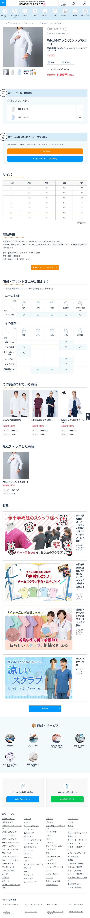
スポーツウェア (30, 810)
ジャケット (28, 785)
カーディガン (7, 791)
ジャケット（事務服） (76, 791)
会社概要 (5, 892)
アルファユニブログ (76, 872)
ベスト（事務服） (75, 798)
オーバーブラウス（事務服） (77, 806)
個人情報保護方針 (31, 892)
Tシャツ (27, 750)
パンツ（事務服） (75, 815)
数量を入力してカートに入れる (45, 267)
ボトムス (49, 763)
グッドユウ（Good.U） (77, 831)
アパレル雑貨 (73, 784)
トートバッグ (51, 791)
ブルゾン (49, 750)
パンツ (48, 766)
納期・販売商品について (77, 853)
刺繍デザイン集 (8, 875)
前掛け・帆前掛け (53, 809)
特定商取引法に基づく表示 (55, 893)
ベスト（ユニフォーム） (77, 771)
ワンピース (6, 780)
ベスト (26, 788)
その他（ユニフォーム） (77, 780)
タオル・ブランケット (55, 795)
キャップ (49, 788)
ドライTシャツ (30, 757)
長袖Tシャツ (29, 760)
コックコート (73, 757)
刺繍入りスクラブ (9, 759)
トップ (5, 23)
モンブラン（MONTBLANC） (9, 837)
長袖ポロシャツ (30, 774)
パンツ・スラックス (10, 784)
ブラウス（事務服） (76, 795)
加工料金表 (28, 857)
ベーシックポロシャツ (33, 767)
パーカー (27, 781)
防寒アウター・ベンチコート (55, 754)
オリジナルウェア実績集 (55, 875)
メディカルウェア (15, 23)
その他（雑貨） (52, 812)
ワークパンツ (51, 777)
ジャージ (27, 795)
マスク (48, 798)
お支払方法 (50, 853)
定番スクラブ (7, 750)
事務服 (70, 788)
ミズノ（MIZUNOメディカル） (33, 832)
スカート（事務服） (76, 802)
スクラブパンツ (8, 763)
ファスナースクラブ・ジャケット (12, 754)
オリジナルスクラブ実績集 (33, 876)
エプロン (49, 805)
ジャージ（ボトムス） (55, 773)
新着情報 (5, 872)
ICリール (5, 809)
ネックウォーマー (53, 784)
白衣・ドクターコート (31, 23)
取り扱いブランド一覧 (76, 837)
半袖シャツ (28, 803)
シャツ (26, 799)
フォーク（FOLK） (31, 837)
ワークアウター (52, 759)
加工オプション (74, 811)
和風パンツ (72, 764)
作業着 (70, 753)
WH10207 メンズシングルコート (52, 23)
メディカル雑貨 (8, 798)
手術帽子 (5, 805)
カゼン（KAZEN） (53, 831)
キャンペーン (29, 872)
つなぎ (70, 750)
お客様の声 (72, 875)
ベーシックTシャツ (31, 753)
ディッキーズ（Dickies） (12, 831)
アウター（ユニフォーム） (76, 775)
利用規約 (71, 892)
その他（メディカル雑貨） (11, 813)
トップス (27, 746)
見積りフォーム (74, 857)
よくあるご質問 (52, 857)
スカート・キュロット (11, 788)
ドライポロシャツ (31, 771)
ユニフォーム (73, 746)
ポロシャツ (28, 764)
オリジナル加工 (8, 857)
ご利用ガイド (7, 853)
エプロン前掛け (52, 802)
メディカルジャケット (11, 773)
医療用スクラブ (8, 746)
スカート (49, 770)
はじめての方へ (30, 853)
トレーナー (28, 778)
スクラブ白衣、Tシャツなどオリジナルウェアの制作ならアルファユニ (63, 913)
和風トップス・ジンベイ (77, 760)
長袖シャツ (28, 806)
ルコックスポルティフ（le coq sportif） (55, 837)
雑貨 (47, 780)
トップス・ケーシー (10, 777)
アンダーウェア (8, 795)
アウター (49, 746)
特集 (47, 872)
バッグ (5, 802)
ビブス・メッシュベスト (33, 792)
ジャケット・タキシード (77, 767)
